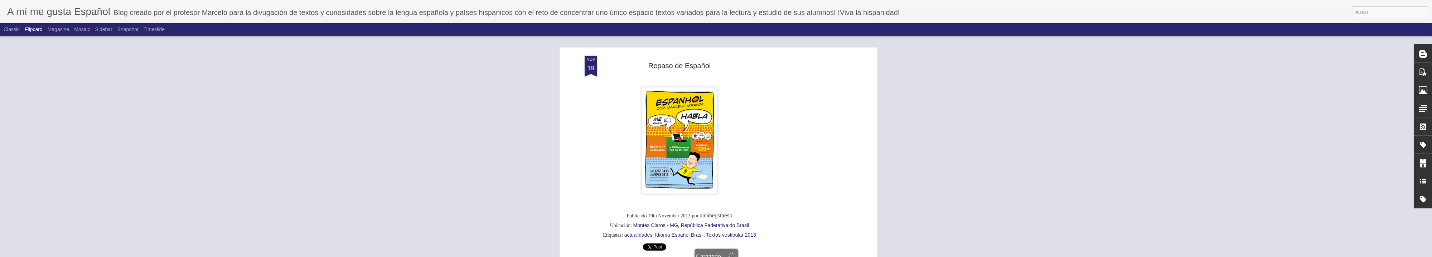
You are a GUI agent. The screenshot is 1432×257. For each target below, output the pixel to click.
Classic (12, 29)
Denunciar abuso (776, 253)
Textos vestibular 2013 (731, 74)
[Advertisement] (679, 122)
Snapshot (128, 29)
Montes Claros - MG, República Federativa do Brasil (691, 65)
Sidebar (103, 29)
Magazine (58, 29)
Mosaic (82, 29)
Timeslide (154, 29)
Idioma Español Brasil (679, 74)
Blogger (752, 253)
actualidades (638, 74)
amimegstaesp (716, 55)
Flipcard (34, 29)
